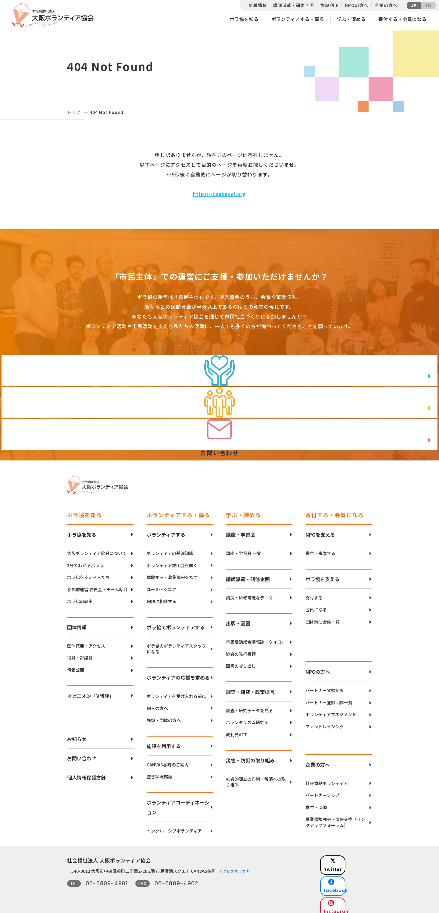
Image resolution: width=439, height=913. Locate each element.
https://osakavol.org (219, 193)
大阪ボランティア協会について (97, 549)
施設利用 (329, 5)
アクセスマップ (232, 866)
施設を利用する (164, 741)
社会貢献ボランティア (326, 779)
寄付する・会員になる (402, 19)
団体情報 (77, 622)
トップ (74, 112)
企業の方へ (386, 5)
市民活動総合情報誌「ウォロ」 (256, 637)
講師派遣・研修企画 (293, 5)
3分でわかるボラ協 (85, 561)
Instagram (350, 887)
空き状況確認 (159, 772)
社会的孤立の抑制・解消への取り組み (256, 777)
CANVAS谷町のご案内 (168, 760)
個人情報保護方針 (86, 772)
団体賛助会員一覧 (322, 617)
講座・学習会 (240, 530)
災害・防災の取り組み (250, 755)
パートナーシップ (322, 791)
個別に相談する (162, 597)
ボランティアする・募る (297, 19)
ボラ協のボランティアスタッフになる (176, 644)
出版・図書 (238, 618)
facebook (350, 872)
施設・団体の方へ (164, 716)
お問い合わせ (81, 753)
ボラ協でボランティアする (176, 622)
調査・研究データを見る (249, 706)
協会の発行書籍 (241, 649)
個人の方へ (157, 704)
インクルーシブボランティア (174, 826)
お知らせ (77, 734)
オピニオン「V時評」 (90, 691)
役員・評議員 (80, 653)
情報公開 (75, 665)
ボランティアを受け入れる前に (176, 692)
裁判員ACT (236, 730)
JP (414, 5)
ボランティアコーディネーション (178, 802)
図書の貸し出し (241, 661)
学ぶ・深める (351, 19)
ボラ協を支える (322, 574)
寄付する (314, 593)
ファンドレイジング (324, 722)
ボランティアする (166, 530)
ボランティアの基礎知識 (170, 549)
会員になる (316, 605)
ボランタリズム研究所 (247, 718)
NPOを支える (320, 530)
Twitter (350, 856)
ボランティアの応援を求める (178, 673)
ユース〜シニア (161, 585)
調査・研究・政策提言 (250, 687)
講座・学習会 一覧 (243, 549)
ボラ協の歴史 (80, 597)
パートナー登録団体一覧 (328, 698)
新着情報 (258, 5)
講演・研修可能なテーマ (249, 593)
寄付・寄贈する (320, 549)
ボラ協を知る (244, 19)
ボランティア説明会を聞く (172, 561)
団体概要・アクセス (86, 641)
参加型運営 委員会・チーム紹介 (97, 585)
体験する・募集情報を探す (172, 573)
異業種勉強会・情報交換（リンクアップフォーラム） (335, 818)
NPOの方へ (356, 5)
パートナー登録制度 (324, 686)
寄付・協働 (316, 803)
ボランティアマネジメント (330, 710)
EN (428, 5)
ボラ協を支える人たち (88, 573)
